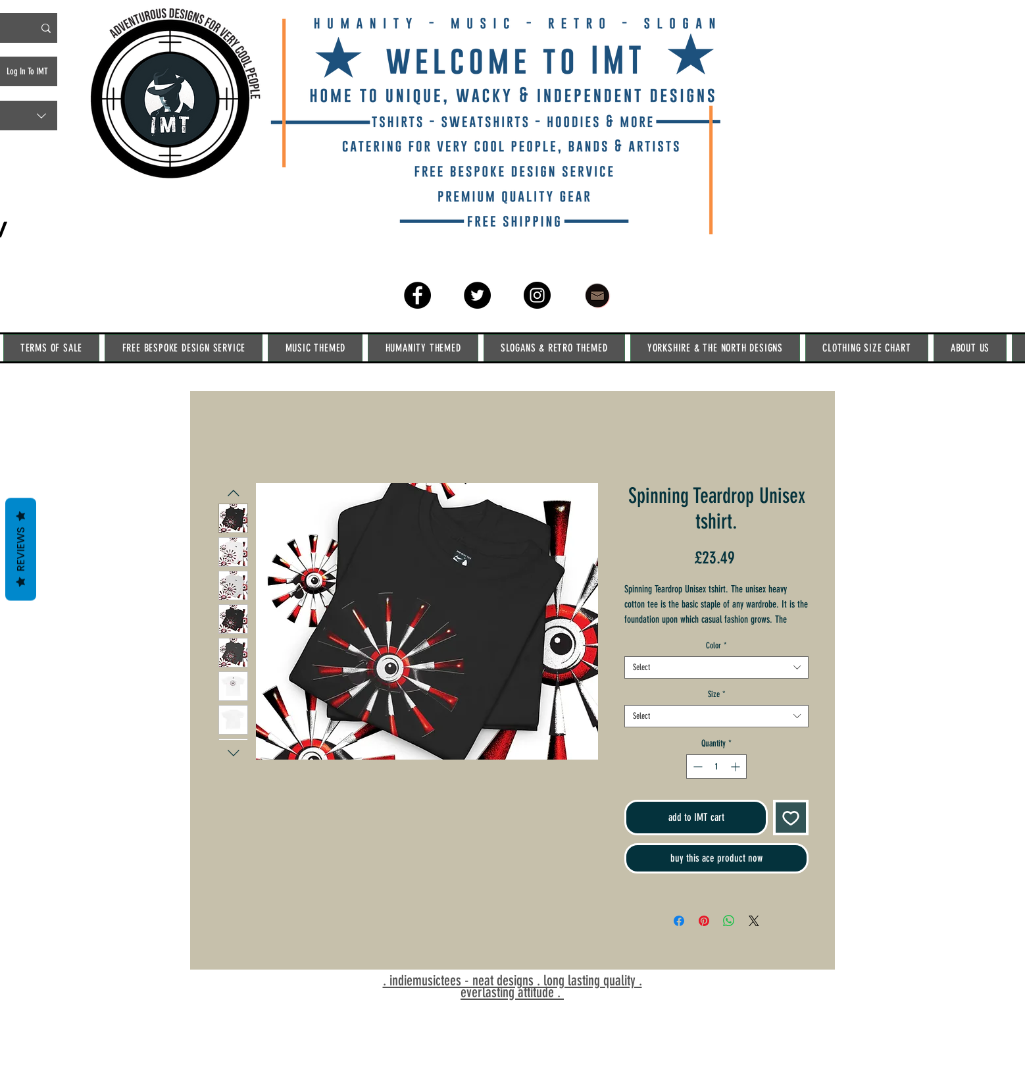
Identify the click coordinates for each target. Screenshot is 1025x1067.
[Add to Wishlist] (791, 817)
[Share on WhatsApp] (729, 921)
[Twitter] (477, 295)
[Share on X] (754, 921)
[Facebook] (417, 295)
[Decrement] (696, 766)
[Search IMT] (46, 28)
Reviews (20, 549)
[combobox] (716, 667)
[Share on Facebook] (679, 921)
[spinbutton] (716, 766)
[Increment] (736, 766)
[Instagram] (537, 295)
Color (716, 645)
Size (717, 694)
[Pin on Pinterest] (704, 921)
